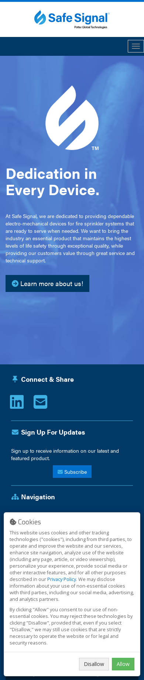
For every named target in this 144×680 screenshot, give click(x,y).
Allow (123, 663)
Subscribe (72, 471)
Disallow (94, 663)
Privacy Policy (61, 579)
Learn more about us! (47, 283)
